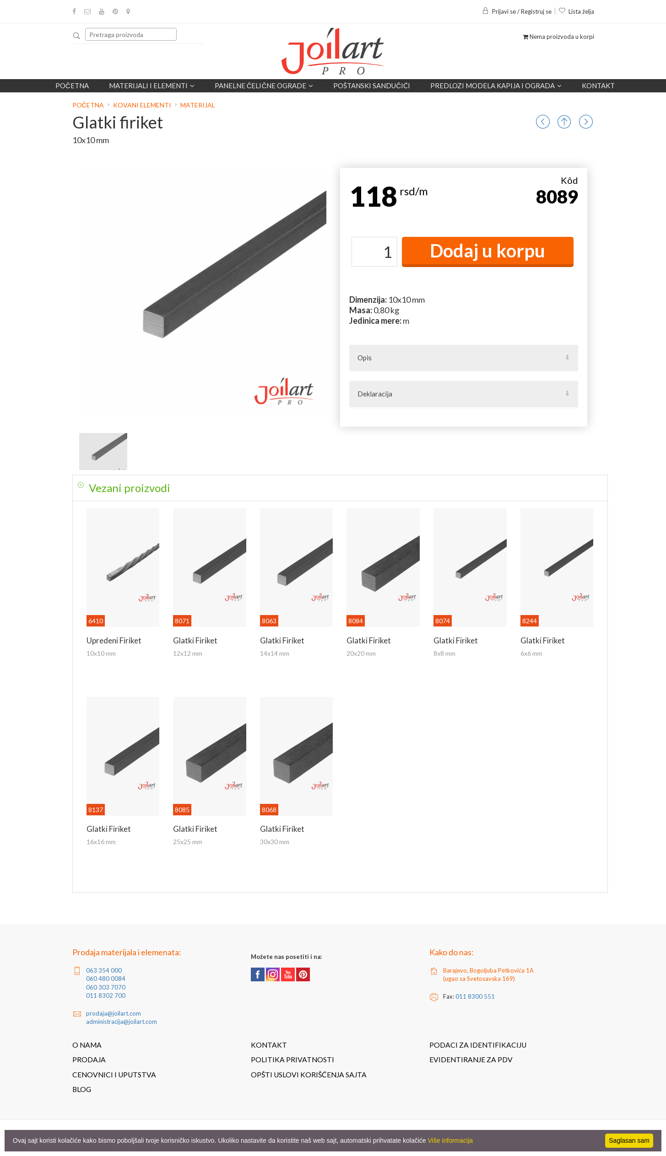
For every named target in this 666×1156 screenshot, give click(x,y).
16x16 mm (101, 842)
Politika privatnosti (292, 1059)
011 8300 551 (475, 996)
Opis (364, 357)
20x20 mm (361, 653)
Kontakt (598, 85)
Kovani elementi (142, 105)
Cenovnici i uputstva (114, 1074)
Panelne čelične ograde (264, 85)
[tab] (340, 488)
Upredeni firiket (114, 640)
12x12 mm (187, 653)
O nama (87, 1045)
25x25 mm (187, 842)
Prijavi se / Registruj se (517, 11)
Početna (72, 85)
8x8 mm (444, 653)
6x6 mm (531, 653)
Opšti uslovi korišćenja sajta (309, 1074)
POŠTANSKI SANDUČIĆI (371, 85)
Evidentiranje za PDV (471, 1059)
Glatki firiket (195, 640)
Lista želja (576, 11)
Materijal (197, 105)
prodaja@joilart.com (113, 1013)
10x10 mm (101, 653)
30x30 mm (274, 842)
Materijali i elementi (152, 85)
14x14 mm (274, 653)
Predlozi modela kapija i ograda (496, 85)
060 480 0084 (105, 978)
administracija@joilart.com (121, 1021)
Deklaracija (374, 394)
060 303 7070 (105, 987)
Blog (81, 1089)
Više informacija (450, 1140)
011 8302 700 (105, 995)
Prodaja (89, 1059)
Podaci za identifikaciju (477, 1045)
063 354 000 (104, 970)
